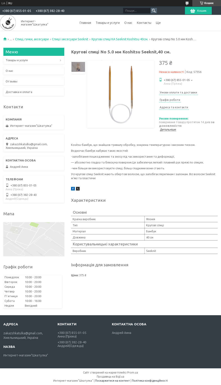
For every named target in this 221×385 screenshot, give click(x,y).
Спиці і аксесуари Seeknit (70, 39)
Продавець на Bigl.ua (110, 376)
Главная (85, 23)
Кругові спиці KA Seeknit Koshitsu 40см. (120, 39)
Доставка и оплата (19, 91)
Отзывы (11, 81)
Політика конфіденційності (150, 380)
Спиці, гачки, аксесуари (32, 39)
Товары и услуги (108, 23)
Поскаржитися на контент (112, 380)
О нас (128, 23)
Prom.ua (132, 372)
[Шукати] (154, 10)
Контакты (144, 23)
